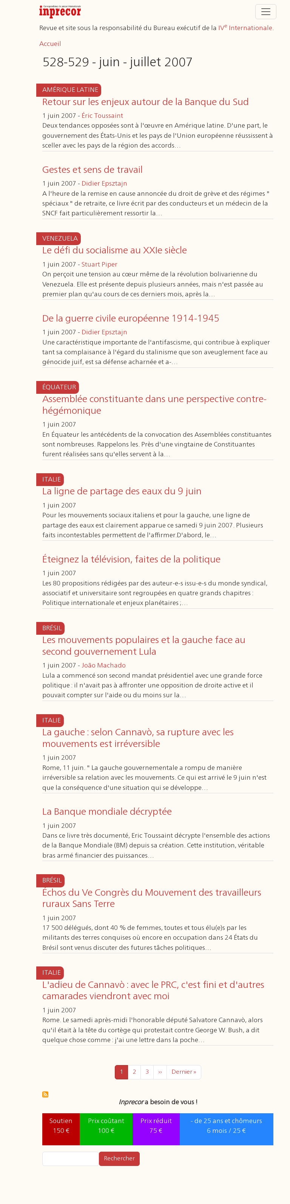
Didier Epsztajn (104, 183)
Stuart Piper (99, 264)
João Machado (104, 665)
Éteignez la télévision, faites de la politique (131, 560)
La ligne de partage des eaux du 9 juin (122, 492)
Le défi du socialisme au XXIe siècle (114, 251)
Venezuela (60, 238)
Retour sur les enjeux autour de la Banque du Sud (145, 102)
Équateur (59, 387)
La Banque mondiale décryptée (107, 812)
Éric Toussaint (102, 116)
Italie (51, 479)
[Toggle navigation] (265, 11)
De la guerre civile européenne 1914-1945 (131, 319)
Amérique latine (70, 90)
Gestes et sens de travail (92, 170)
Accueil (50, 44)
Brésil (52, 628)
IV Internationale (245, 28)
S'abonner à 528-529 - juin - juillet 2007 (45, 1094)
